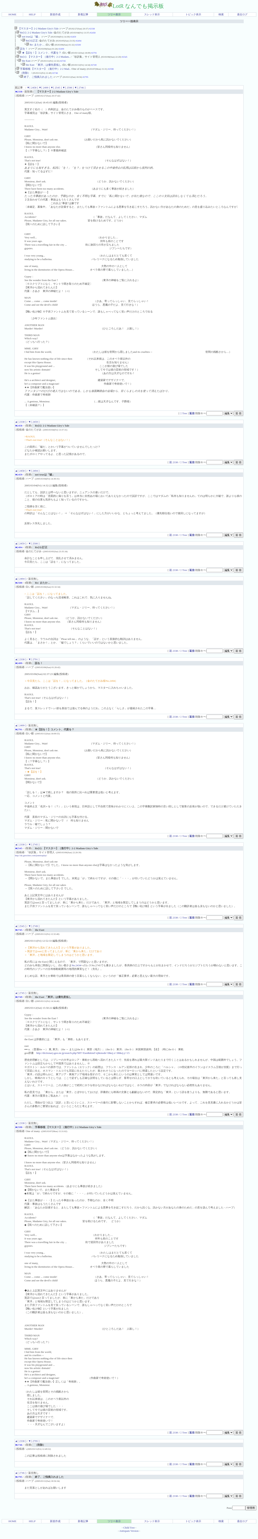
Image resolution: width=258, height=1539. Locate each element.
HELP (32, 14)
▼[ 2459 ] (33, 426)
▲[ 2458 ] (20, 475)
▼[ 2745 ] (33, 849)
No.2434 (76, 970)
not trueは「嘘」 (29, 37)
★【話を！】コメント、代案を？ (39, 55)
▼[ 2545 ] (56, 92)
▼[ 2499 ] (44, 92)
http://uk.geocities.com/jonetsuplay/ (31, 860)
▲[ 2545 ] (20, 930)
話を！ (22, 50)
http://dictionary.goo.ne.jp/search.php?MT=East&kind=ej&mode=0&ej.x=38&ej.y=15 (82, 1057)
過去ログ (242, 14)
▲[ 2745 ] (20, 997)
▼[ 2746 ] (79, 92)
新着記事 (83, 14)
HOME (12, 14)
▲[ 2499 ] (20, 730)
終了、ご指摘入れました (36, 81)
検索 (221, 14)
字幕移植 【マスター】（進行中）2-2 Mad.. (43, 72)
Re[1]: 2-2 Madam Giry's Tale (34, 32)
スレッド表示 (152, 14)
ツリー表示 (114, 14)
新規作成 (55, 14)
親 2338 (174, 467)
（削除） (23, 77)
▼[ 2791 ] (33, 664)
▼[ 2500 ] (33, 548)
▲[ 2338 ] (20, 426)
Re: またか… (35, 46)
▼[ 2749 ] (33, 930)
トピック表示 (193, 14)
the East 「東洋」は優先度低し (41, 68)
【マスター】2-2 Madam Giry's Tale (36, 28)
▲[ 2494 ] (20, 583)
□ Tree (183, 418)
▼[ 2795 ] (33, 1445)
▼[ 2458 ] (32, 92)
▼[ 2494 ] (33, 475)
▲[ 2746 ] (20, 1477)
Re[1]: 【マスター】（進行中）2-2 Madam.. (43, 59)
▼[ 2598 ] (67, 92)
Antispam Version (129, 1535)
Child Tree (129, 1532)
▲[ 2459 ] (20, 548)
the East (24, 63)
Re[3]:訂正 (30, 41)
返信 (192, 418)
